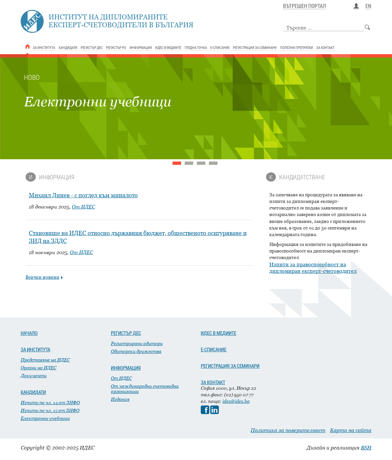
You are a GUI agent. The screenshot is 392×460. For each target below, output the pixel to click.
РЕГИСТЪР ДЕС (126, 333)
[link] (28, 46)
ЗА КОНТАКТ (213, 382)
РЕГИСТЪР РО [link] (116, 47)
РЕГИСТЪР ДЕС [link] (92, 47)
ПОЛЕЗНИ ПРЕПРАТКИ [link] (296, 47)
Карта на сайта (350, 430)
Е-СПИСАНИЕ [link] (220, 47)
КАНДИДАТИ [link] (68, 47)
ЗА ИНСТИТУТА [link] (44, 47)
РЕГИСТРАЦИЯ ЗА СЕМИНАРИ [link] (255, 47)
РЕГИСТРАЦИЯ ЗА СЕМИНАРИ (230, 365)
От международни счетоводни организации (145, 388)
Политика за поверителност (288, 430)
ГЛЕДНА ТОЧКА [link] (196, 47)
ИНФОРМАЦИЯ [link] (141, 47)
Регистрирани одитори (137, 343)
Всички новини (42, 277)
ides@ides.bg (236, 401)
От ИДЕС (83, 206)
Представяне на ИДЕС (45, 359)
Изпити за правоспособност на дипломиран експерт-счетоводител (313, 267)
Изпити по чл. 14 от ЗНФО (50, 402)
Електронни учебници (45, 418)
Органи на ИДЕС (38, 367)
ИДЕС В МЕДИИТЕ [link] (168, 47)
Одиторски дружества (136, 351)
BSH (366, 447)
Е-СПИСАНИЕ (213, 349)
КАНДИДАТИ (33, 392)
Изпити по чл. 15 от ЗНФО (50, 410)
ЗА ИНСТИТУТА (35, 349)
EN (368, 6)
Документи (34, 375)
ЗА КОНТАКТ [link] (325, 47)
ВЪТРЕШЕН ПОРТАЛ (304, 6)
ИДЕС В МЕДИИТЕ (218, 333)
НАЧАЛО (29, 333)
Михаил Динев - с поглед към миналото (83, 195)
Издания (120, 399)
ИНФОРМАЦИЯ (126, 367)
